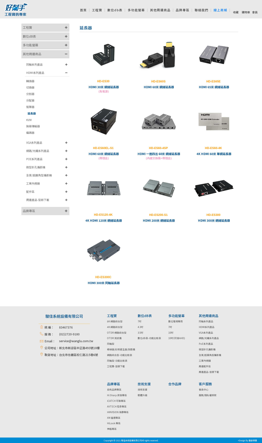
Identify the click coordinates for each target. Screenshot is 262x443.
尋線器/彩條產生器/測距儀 (121, 349)
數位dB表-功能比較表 (149, 338)
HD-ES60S (158, 81)
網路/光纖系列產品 (37, 151)
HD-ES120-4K (103, 214)
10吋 (170, 332)
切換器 (30, 87)
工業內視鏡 (33, 183)
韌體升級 (142, 395)
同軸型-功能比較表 (117, 360)
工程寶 (27, 27)
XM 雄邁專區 (113, 417)
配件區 (30, 192)
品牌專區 (29, 211)
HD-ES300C (103, 277)
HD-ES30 (103, 81)
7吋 (139, 321)
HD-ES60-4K (213, 148)
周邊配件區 (205, 366)
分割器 (30, 94)
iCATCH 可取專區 (116, 400)
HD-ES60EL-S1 (103, 148)
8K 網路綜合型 (114, 321)
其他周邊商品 (32, 54)
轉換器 (30, 81)
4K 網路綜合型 (114, 327)
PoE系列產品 (206, 343)
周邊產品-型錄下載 (37, 200)
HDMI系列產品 (35, 73)
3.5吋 (140, 332)
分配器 (30, 100)
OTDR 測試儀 (114, 338)
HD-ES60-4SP (158, 148)
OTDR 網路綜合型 (116, 332)
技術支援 (142, 389)
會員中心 (203, 389)
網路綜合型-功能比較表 (119, 355)
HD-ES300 (213, 215)
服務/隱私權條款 (207, 395)
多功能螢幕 (30, 45)
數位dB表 (29, 36)
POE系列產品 (34, 159)
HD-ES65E (213, 81)
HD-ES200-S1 (158, 215)
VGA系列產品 (34, 142)
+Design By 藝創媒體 (247, 440)
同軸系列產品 (34, 64)
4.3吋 (140, 327)
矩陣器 (30, 107)
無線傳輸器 (33, 126)
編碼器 (30, 133)
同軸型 (110, 343)
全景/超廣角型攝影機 (39, 175)
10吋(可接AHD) (176, 338)
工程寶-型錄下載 (116, 366)
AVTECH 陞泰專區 (117, 406)
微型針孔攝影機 (35, 167)
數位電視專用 (175, 321)
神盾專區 (112, 429)
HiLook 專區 (114, 423)
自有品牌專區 (114, 389)
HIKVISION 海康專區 (118, 412)
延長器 (32, 113)
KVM (29, 120)
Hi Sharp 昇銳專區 (117, 395)
